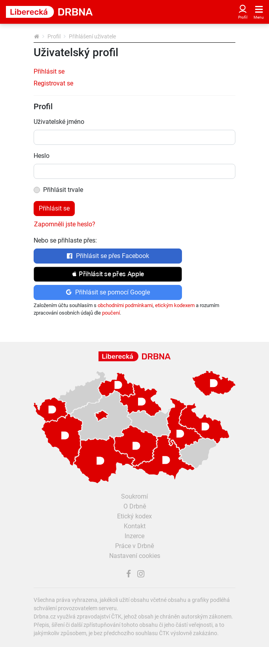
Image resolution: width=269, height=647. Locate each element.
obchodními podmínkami (125, 305)
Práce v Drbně (134, 546)
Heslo (41, 155)
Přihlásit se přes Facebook (107, 256)
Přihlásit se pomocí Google (108, 292)
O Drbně (134, 506)
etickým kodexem (175, 305)
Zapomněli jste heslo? (64, 224)
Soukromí (134, 496)
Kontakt (135, 526)
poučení (111, 313)
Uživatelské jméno (59, 121)
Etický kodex (134, 516)
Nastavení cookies (134, 556)
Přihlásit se (49, 71)
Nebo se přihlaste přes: (65, 240)
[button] (108, 274)
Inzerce (134, 536)
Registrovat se (53, 83)
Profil (54, 36)
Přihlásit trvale (63, 190)
